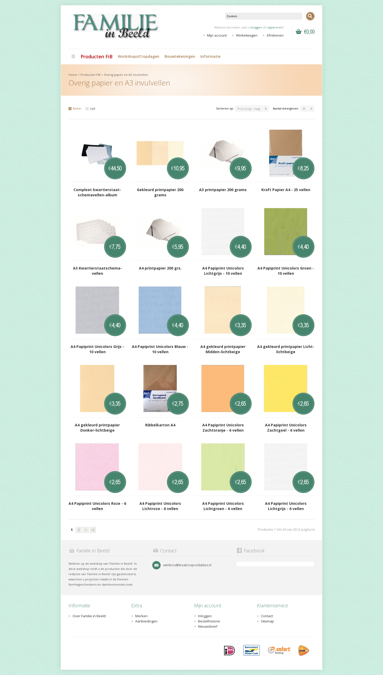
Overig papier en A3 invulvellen (126, 75)
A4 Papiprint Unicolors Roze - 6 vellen (97, 506)
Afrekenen (275, 35)
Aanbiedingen (146, 621)
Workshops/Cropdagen (138, 56)
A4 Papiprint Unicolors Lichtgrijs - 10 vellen (223, 271)
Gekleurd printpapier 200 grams (160, 192)
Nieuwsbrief (207, 626)
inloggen (256, 27)
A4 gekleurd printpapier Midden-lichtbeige (222, 349)
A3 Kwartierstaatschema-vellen (97, 271)
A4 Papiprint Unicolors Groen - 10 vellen (285, 271)
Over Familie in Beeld (89, 616)
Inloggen (205, 616)
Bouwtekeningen (180, 56)
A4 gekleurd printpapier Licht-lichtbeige (285, 349)
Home (73, 56)
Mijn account (217, 35)
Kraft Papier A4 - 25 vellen (285, 189)
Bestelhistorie (209, 621)
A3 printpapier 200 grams (223, 189)
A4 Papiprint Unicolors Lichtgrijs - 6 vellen (286, 506)
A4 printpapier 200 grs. (160, 268)
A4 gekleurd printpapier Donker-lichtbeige (97, 427)
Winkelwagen (246, 35)
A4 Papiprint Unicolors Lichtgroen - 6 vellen (223, 506)
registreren (275, 27)
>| (93, 530)
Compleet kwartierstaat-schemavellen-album (97, 192)
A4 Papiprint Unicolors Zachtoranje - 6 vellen (223, 427)
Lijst (90, 108)
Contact (267, 616)
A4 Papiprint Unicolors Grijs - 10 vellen (97, 349)
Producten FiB (96, 56)
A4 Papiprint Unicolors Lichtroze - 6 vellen (160, 506)
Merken (141, 616)
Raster (75, 108)
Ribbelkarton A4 (160, 424)
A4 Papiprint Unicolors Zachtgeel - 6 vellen (286, 427)
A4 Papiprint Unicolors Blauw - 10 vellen (160, 349)
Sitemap (267, 621)
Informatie (210, 56)
